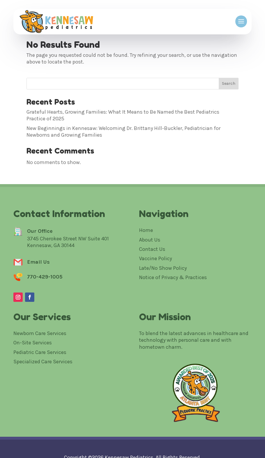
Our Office (40, 231)
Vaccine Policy (155, 258)
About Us (149, 240)
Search (228, 83)
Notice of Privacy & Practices (173, 277)
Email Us (38, 262)
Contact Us (152, 249)
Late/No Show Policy (163, 268)
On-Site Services (32, 342)
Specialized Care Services (42, 361)
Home (146, 230)
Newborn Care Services (39, 333)
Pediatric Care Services (39, 352)
